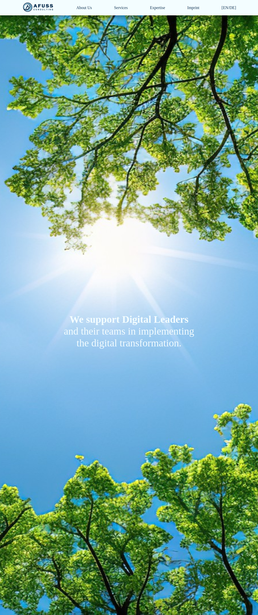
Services (121, 8)
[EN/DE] (228, 8)
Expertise (157, 8)
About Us (84, 8)
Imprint (193, 8)
